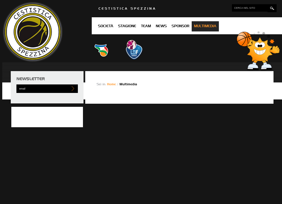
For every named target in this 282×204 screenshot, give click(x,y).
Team (146, 26)
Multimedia (205, 26)
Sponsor (180, 26)
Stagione (127, 26)
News (161, 26)
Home (112, 84)
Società (105, 26)
